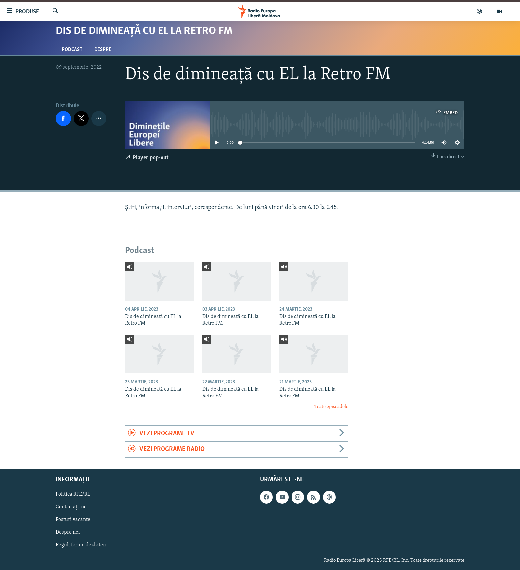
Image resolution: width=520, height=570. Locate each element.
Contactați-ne (71, 507)
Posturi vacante (73, 519)
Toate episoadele (331, 406)
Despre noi (68, 532)
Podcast (72, 49)
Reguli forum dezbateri (81, 544)
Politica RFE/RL (73, 494)
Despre (102, 49)
